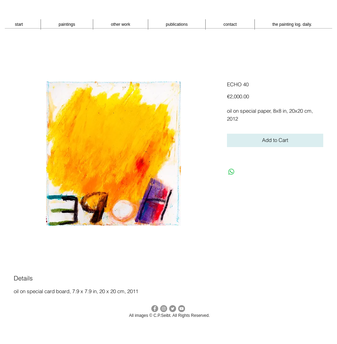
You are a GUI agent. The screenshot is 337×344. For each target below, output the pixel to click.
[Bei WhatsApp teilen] (231, 172)
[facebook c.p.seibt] (154, 308)
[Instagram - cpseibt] (163, 308)
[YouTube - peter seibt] (181, 308)
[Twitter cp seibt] (172, 308)
